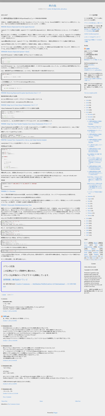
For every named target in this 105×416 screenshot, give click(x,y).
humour (100, 247)
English (96, 254)
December (90, 114)
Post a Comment (7, 397)
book (85, 252)
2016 (87, 110)
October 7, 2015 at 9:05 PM (10, 311)
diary (96, 243)
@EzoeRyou (64, 9)
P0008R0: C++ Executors (8, 191)
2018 (87, 105)
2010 (87, 228)
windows (95, 252)
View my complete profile (90, 93)
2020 (87, 100)
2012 (87, 223)
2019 (87, 102)
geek (94, 259)
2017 (87, 107)
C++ (12, 294)
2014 (87, 218)
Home (41, 401)
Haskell (98, 259)
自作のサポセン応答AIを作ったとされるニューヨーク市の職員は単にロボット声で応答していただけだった (94, 186)
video (97, 250)
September (90, 196)
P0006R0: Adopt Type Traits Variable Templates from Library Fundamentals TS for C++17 (26, 124)
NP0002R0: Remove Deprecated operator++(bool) (15, 51)
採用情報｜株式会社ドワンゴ (15, 280)
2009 (87, 230)
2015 (87, 112)
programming (88, 247)
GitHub (49, 9)
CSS (100, 258)
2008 (87, 232)
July (89, 201)
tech (102, 256)
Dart (85, 259)
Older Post (77, 401)
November (90, 117)
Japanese (86, 256)
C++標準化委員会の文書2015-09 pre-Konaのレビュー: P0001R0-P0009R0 (94, 168)
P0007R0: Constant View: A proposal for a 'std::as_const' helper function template (24, 140)
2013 (87, 221)
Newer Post (4, 401)
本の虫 (52, 5)
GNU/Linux (87, 250)
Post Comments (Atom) (14, 404)
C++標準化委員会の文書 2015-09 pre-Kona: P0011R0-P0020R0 (94, 150)
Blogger (55, 412)
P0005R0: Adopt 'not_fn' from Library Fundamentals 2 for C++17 (19, 105)
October (90, 119)
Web (96, 245)
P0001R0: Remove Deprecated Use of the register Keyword (17, 27)
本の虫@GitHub (56, 9)
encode (94, 258)
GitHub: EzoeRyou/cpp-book (91, 34)
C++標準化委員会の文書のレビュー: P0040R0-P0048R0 (94, 123)
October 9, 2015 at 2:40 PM (10, 383)
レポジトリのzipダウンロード (92, 37)
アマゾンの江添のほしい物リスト (93, 23)
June (89, 203)
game (85, 254)
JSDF (88, 258)
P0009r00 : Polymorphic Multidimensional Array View (16, 205)
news (85, 245)
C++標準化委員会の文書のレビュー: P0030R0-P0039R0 (94, 136)
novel (90, 259)
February (90, 213)
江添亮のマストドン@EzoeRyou (93, 70)
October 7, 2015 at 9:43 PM (10, 320)
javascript (94, 256)
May (89, 206)
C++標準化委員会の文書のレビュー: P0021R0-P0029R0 (94, 141)
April (89, 208)
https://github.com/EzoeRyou (91, 68)
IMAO (93, 249)
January (90, 215)
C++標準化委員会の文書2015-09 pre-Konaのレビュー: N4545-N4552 (94, 173)
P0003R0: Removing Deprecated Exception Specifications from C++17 (21, 93)
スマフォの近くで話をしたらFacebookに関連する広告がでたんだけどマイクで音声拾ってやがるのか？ (94, 161)
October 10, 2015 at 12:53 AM (10, 393)
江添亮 (4, 316)
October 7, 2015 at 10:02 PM (10, 340)
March (89, 210)
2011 (87, 225)
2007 (87, 235)
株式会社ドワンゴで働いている (92, 59)
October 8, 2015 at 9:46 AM (10, 360)
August (89, 198)
